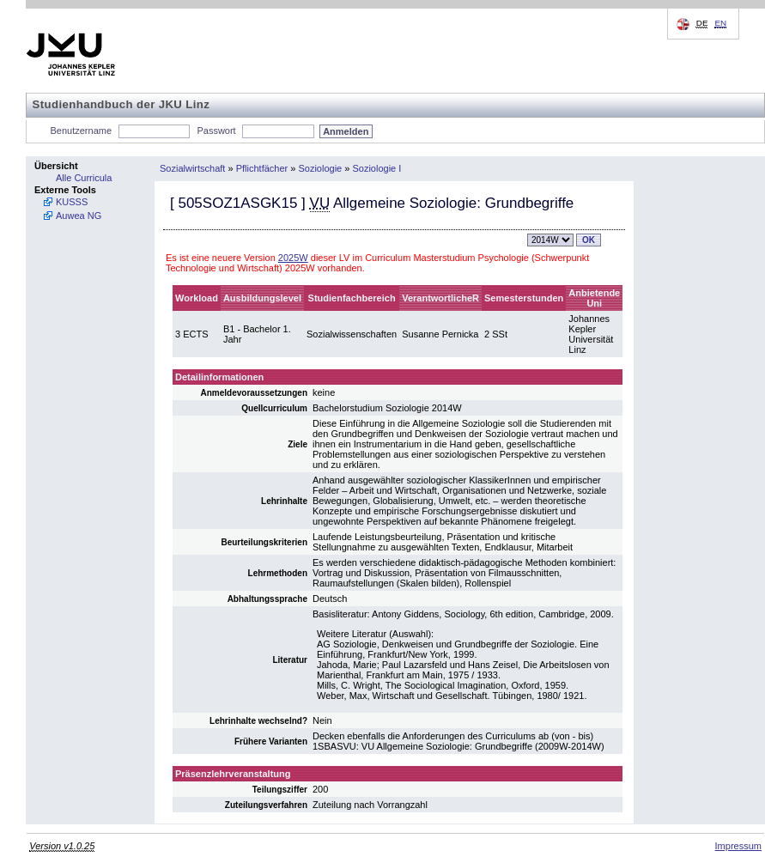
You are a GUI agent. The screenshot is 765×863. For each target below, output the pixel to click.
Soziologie (320, 168)
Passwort (216, 130)
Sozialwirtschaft (192, 168)
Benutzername (81, 130)
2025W (293, 257)
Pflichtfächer (262, 168)
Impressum (738, 846)
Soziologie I (376, 168)
